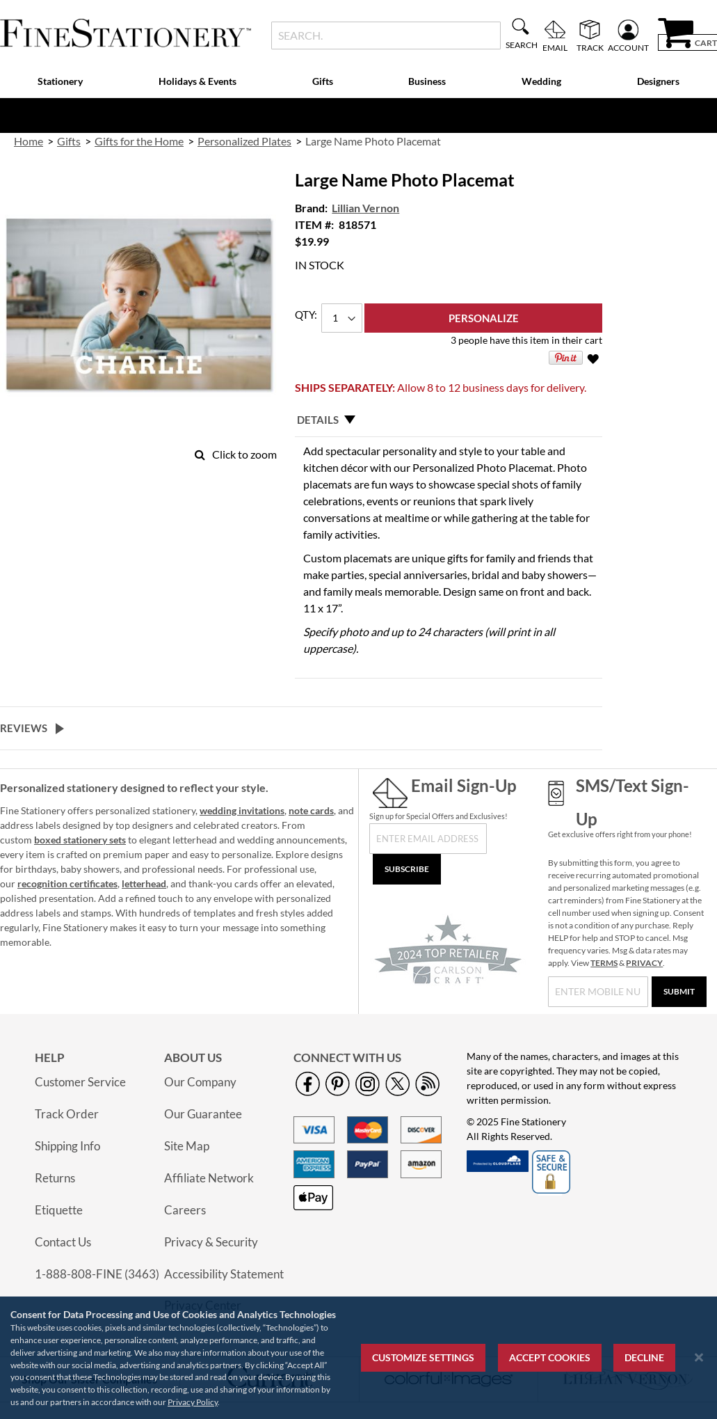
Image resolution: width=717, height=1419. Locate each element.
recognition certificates (67, 883)
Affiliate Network (209, 1178)
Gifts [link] (69, 141)
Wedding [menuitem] (541, 81)
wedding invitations (242, 810)
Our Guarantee (203, 1114)
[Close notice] (699, 1357)
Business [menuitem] (427, 81)
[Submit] (679, 991)
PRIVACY (644, 963)
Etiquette (59, 1210)
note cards (311, 810)
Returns (55, 1178)
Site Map (186, 1146)
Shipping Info (67, 1146)
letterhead (144, 883)
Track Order (67, 1114)
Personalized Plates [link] (244, 141)
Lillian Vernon (365, 207)
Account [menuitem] (628, 47)
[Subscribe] (407, 869)
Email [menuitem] (554, 47)
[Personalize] (483, 318)
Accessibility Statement (224, 1274)
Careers (185, 1210)
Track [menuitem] (590, 47)
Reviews (23, 728)
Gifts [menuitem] (322, 81)
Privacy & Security (211, 1242)
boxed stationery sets (80, 840)
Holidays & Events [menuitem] (197, 81)
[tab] (448, 419)
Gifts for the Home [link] (139, 141)
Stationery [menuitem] (60, 81)
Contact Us (63, 1242)
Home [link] (28, 141)
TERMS (604, 963)
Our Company (200, 1082)
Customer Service (80, 1082)
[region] (358, 1358)
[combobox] (386, 35)
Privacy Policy (193, 1402)
